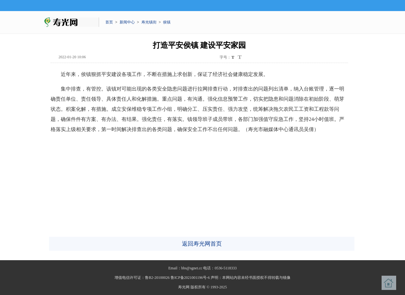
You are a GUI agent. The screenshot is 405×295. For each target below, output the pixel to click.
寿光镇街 (149, 22)
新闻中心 (127, 22)
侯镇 (167, 22)
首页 (109, 22)
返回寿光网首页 (202, 244)
